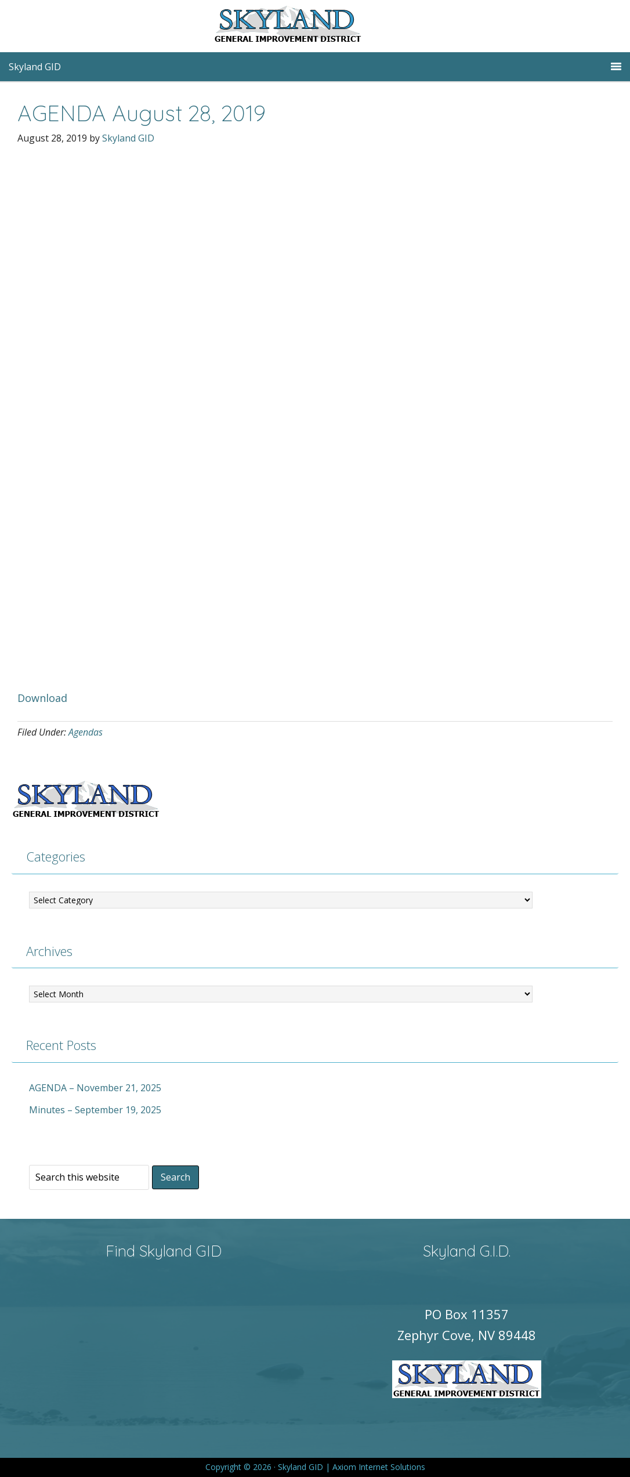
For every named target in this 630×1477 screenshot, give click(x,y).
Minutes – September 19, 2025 (95, 1109)
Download (42, 698)
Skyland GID (315, 26)
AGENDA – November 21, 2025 (95, 1087)
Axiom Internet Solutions (378, 1466)
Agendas (85, 732)
